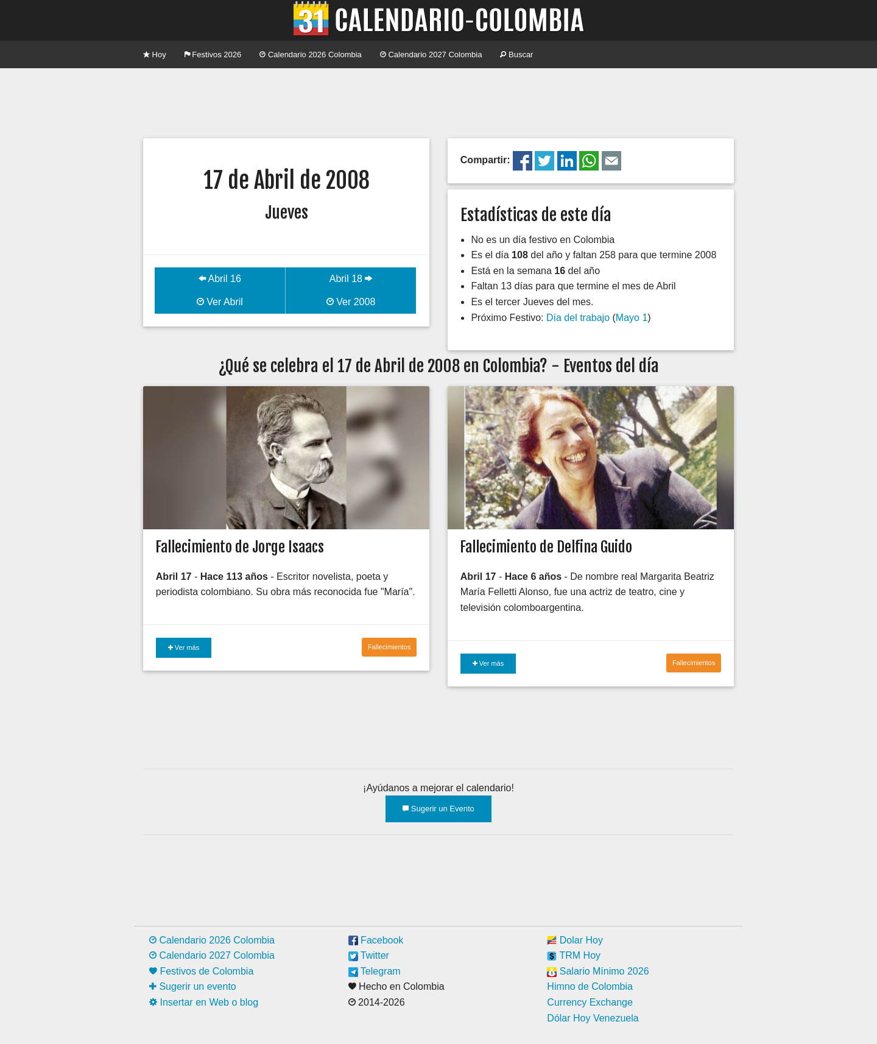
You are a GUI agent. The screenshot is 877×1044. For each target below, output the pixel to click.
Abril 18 (351, 278)
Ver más (183, 647)
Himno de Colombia (590, 986)
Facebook (376, 940)
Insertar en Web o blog (203, 1002)
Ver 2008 (351, 302)
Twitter (368, 955)
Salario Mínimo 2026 (598, 971)
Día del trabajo (578, 317)
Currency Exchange (590, 1002)
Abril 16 (220, 278)
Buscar (516, 54)
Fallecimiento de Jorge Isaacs (239, 547)
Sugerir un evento (192, 986)
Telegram (374, 971)
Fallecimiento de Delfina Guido (546, 547)
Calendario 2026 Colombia (310, 54)
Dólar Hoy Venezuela (592, 1018)
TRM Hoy (574, 955)
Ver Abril (220, 302)
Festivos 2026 (213, 54)
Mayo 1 (631, 317)
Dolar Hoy (575, 940)
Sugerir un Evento (438, 808)
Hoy (154, 54)
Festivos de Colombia (201, 971)
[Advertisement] (438, 101)
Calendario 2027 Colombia (431, 54)
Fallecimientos (389, 647)
